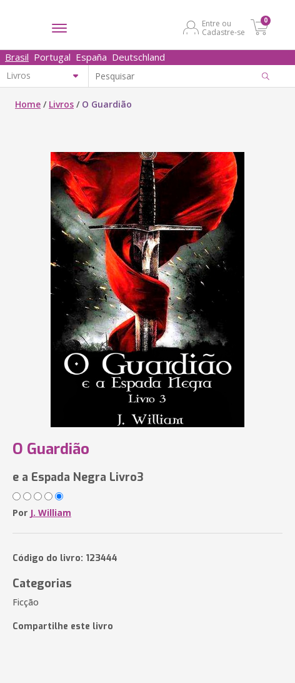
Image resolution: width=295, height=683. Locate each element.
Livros (61, 104)
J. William (50, 513)
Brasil (17, 57)
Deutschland (138, 57)
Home (28, 104)
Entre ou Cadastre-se (223, 27)
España (91, 57)
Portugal (52, 57)
